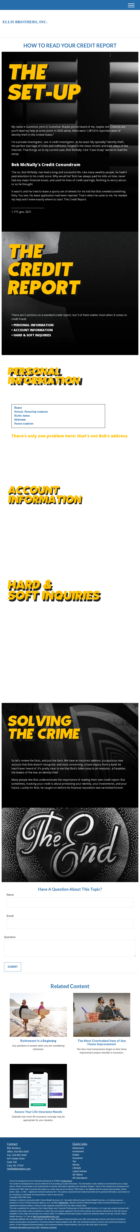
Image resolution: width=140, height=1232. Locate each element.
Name (10, 894)
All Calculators (79, 1178)
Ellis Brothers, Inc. (24, 22)
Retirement (78, 1148)
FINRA (61, 1203)
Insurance (77, 1158)
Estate (75, 1154)
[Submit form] (12, 966)
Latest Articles (79, 1171)
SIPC (66, 1203)
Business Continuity (49, 1227)
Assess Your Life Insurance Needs (38, 1112)
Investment (78, 1151)
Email (10, 916)
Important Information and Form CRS (24, 1227)
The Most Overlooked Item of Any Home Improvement (102, 1042)
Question (10, 937)
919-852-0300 (102, 32)
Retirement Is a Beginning (38, 1041)
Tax (74, 1161)
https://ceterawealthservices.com (46, 1216)
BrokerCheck (66, 1181)
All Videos (77, 1174)
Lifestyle (76, 1168)
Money (75, 1164)
